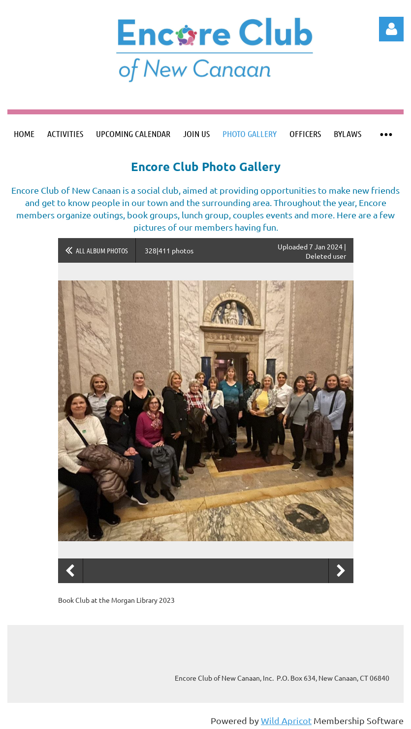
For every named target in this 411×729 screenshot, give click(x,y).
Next (341, 570)
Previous (70, 570)
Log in (391, 29)
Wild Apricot (286, 720)
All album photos (102, 250)
